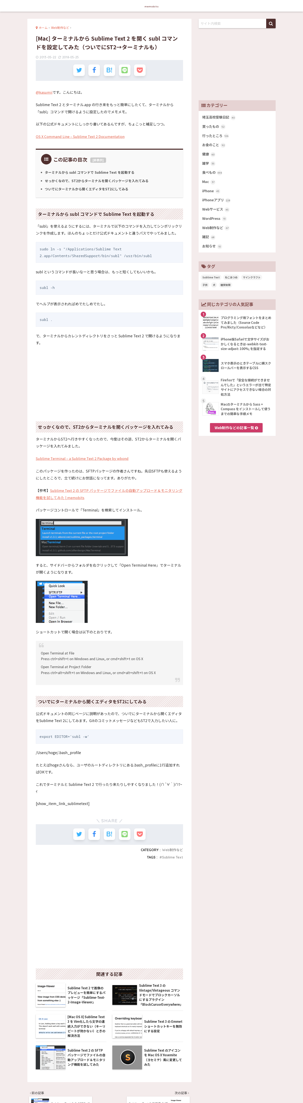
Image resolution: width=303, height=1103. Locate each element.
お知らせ (212, 249)
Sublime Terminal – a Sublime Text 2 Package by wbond (83, 458)
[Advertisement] (109, 380)
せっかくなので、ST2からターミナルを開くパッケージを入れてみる (97, 180)
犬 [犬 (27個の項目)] (214, 288)
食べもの (212, 174)
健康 (209, 155)
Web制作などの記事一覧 (236, 430)
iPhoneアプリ (217, 202)
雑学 (209, 164)
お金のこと (214, 145)
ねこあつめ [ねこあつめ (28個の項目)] (231, 280)
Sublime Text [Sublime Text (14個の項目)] (211, 280)
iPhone (211, 193)
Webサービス (216, 211)
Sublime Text (172, 857)
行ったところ (216, 136)
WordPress (215, 221)
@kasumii (44, 92)
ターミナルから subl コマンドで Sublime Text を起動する (90, 172)
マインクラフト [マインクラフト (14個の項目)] (251, 280)
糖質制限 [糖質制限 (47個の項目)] (226, 288)
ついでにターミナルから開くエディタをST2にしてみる (87, 188)
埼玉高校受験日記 (219, 117)
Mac (209, 183)
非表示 (98, 160)
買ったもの (214, 127)
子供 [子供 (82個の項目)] (204, 288)
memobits (151, 6)
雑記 (209, 240)
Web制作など (172, 849)
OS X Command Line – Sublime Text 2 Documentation (81, 136)
